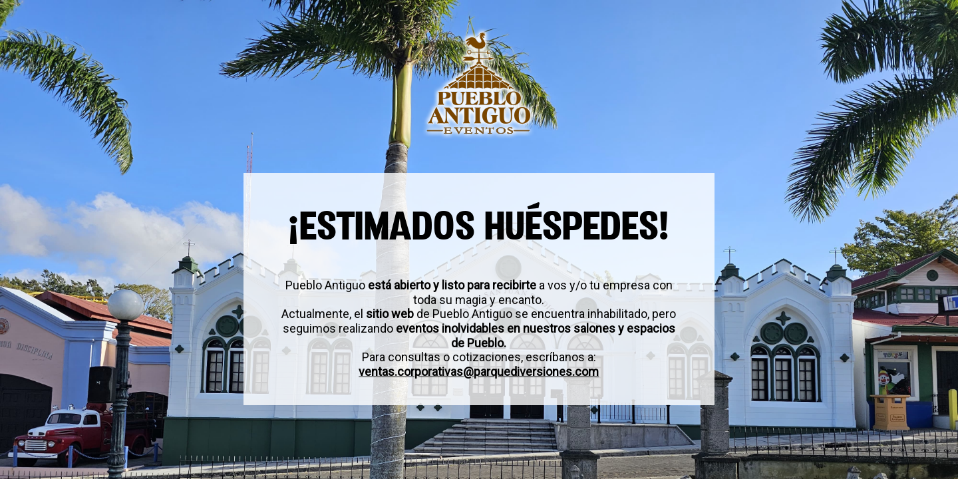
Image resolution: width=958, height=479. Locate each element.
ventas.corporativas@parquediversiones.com (479, 372)
